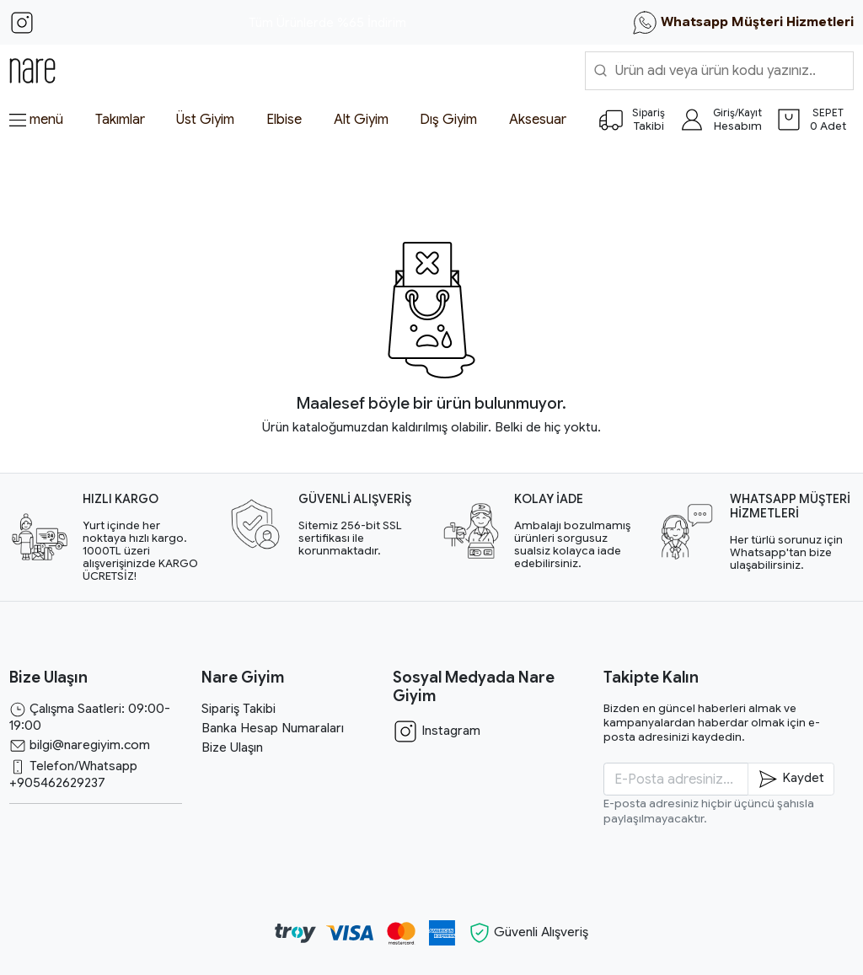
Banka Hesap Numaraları (272, 728)
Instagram (436, 730)
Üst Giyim (205, 119)
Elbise (284, 119)
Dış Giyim (448, 119)
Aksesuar (537, 119)
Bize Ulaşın (232, 747)
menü (36, 119)
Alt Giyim (361, 119)
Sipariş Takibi (238, 708)
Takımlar (120, 119)
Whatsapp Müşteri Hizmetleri (743, 22)
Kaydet (791, 779)
